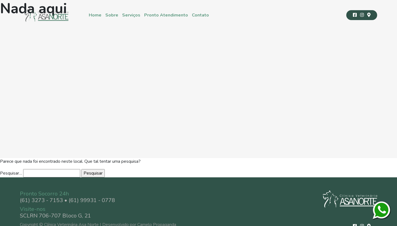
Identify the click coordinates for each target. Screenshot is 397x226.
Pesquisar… (11, 173)
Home (95, 15)
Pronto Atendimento (166, 15)
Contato (200, 15)
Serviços (131, 15)
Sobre (111, 15)
